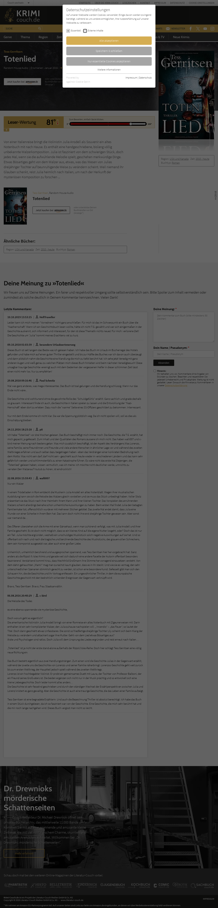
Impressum (131, 77)
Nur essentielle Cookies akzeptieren (109, 61)
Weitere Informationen (109, 69)
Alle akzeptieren (109, 40)
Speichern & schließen (109, 51)
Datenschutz (145, 77)
